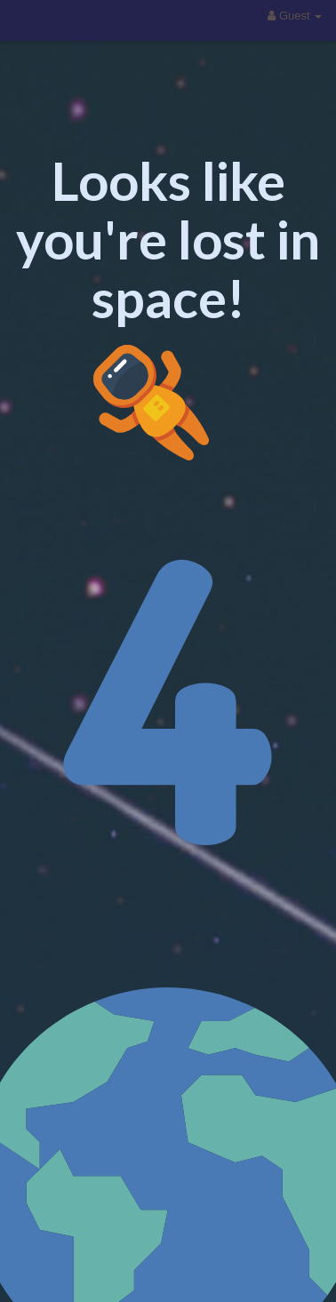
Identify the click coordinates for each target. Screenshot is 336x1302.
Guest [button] (295, 15)
